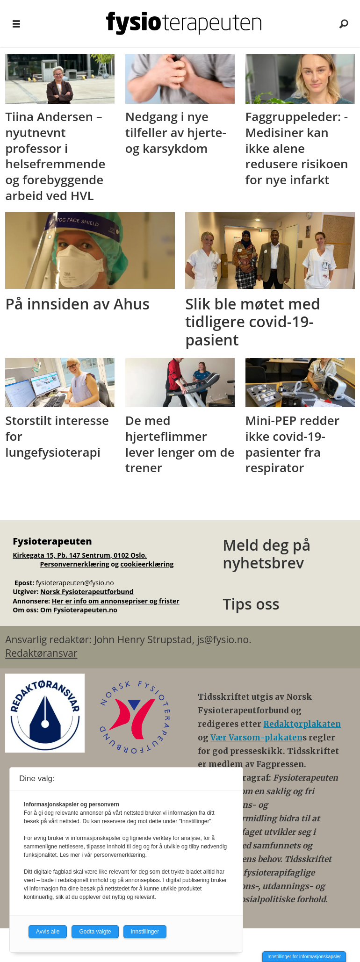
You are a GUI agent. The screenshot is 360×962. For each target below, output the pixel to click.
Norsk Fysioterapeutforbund (86, 591)
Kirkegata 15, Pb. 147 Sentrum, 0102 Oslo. (80, 555)
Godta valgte (95, 931)
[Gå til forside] (183, 23)
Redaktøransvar (41, 653)
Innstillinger (145, 931)
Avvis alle (47, 931)
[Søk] (343, 23)
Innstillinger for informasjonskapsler (304, 956)
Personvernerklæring (74, 564)
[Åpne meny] (16, 23)
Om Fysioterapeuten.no (78, 609)
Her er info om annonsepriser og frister (116, 600)
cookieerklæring (146, 564)
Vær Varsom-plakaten (256, 737)
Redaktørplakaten (302, 724)
